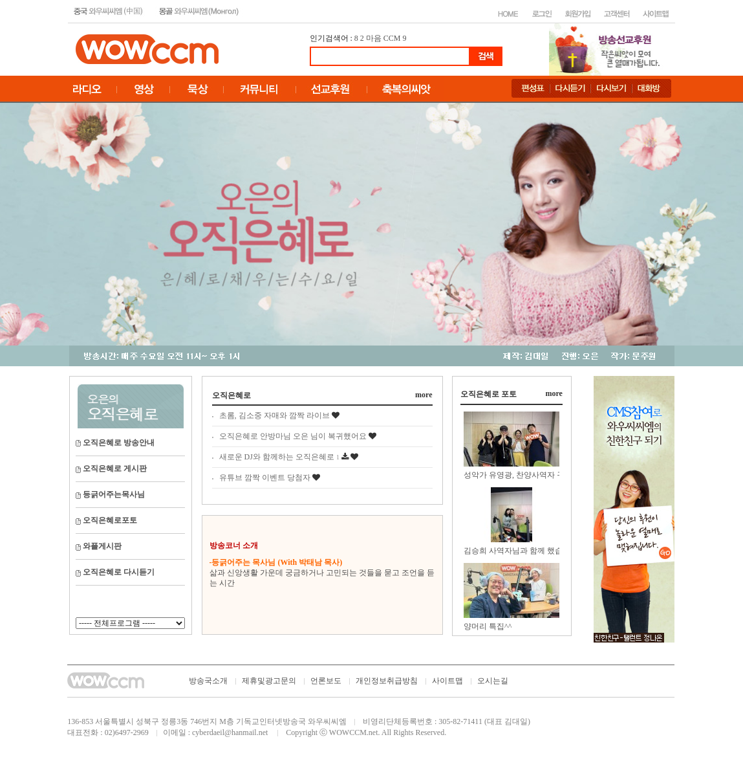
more (423, 394)
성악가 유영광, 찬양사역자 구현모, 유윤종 (535, 474)
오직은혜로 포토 (488, 394)
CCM (392, 38)
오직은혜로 (231, 395)
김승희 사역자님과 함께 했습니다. (522, 550)
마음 (374, 38)
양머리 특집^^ (487, 626)
